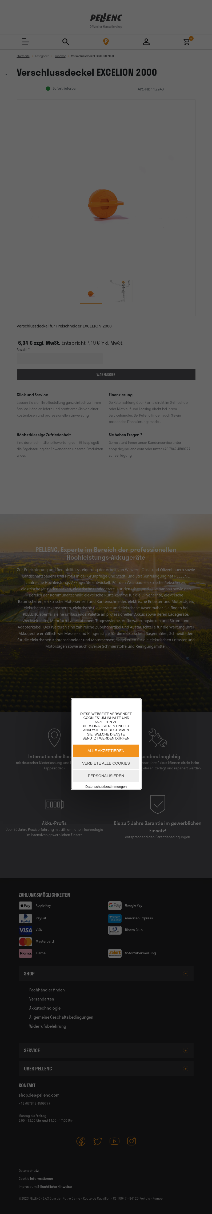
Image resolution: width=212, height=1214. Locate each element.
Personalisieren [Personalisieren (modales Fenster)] (106, 776)
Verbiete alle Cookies (106, 763)
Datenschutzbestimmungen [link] (106, 787)
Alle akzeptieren (105, 751)
